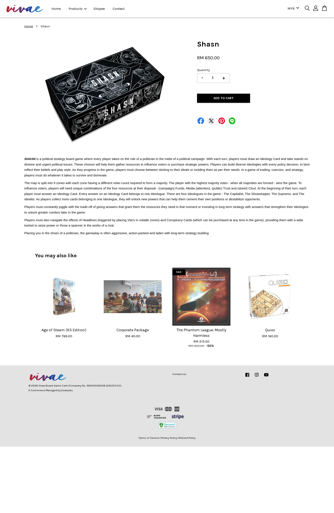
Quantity (203, 70)
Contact (119, 9)
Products (78, 9)
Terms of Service (148, 437)
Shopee (99, 9)
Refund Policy (187, 437)
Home (56, 9)
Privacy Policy (169, 437)
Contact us (179, 374)
